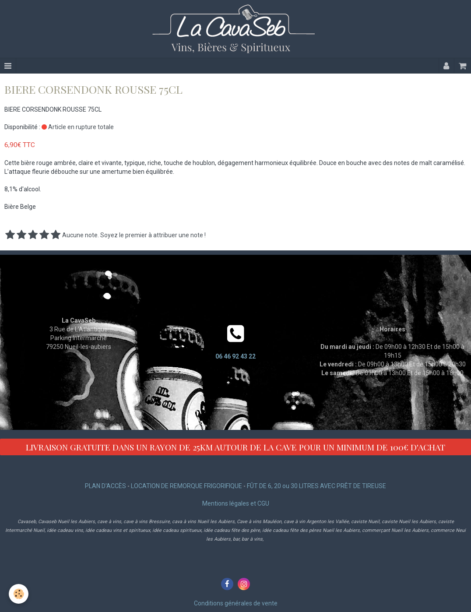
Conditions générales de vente (236, 603)
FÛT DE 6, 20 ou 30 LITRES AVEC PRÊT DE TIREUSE (316, 485)
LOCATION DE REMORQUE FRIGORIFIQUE (186, 485)
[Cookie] (18, 594)
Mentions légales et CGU (235, 503)
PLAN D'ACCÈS (105, 485)
